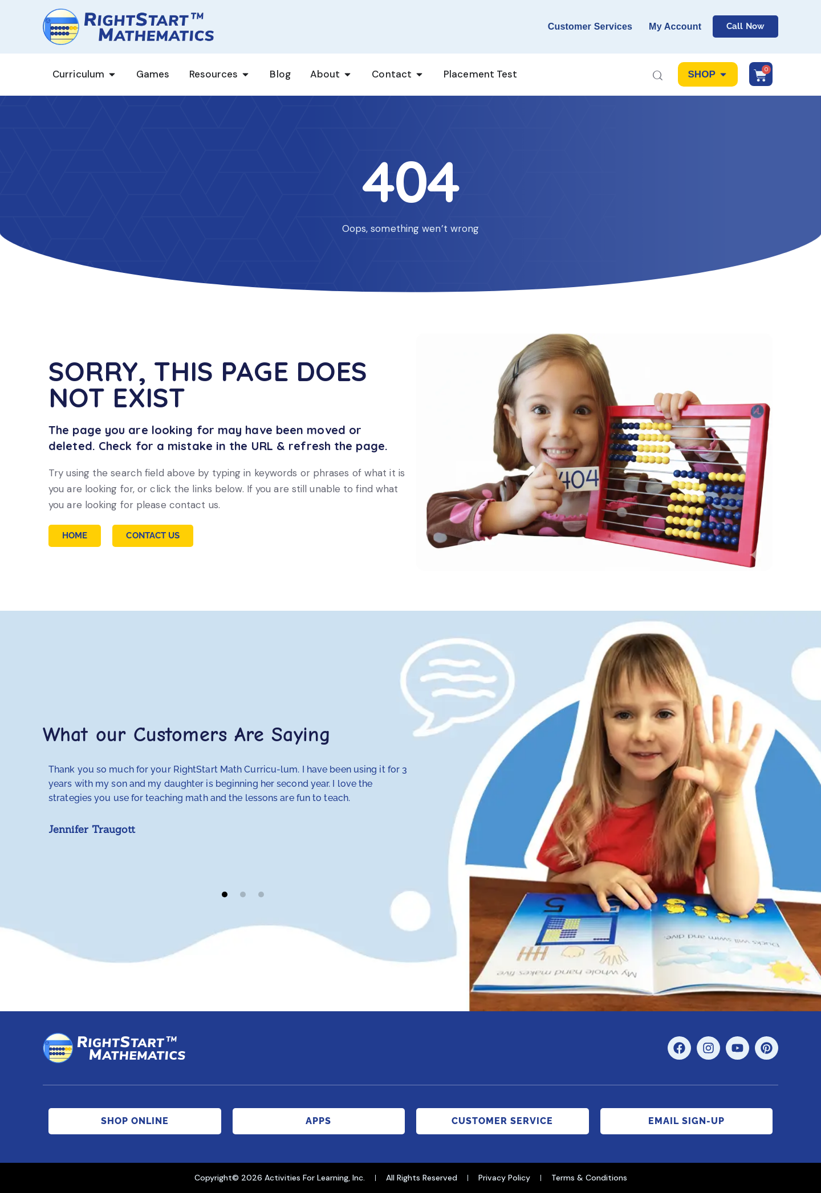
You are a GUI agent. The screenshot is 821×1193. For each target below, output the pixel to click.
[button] (224, 894)
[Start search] (658, 76)
